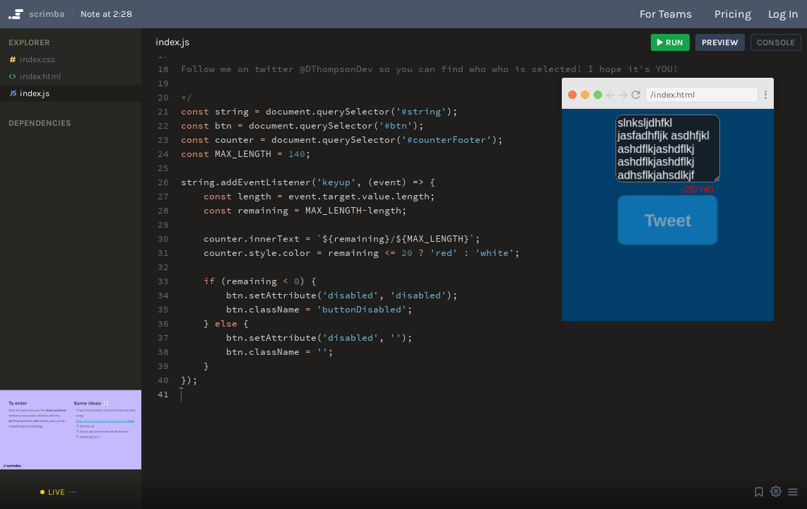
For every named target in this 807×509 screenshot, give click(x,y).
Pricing (732, 14)
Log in (783, 14)
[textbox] (181, 387)
